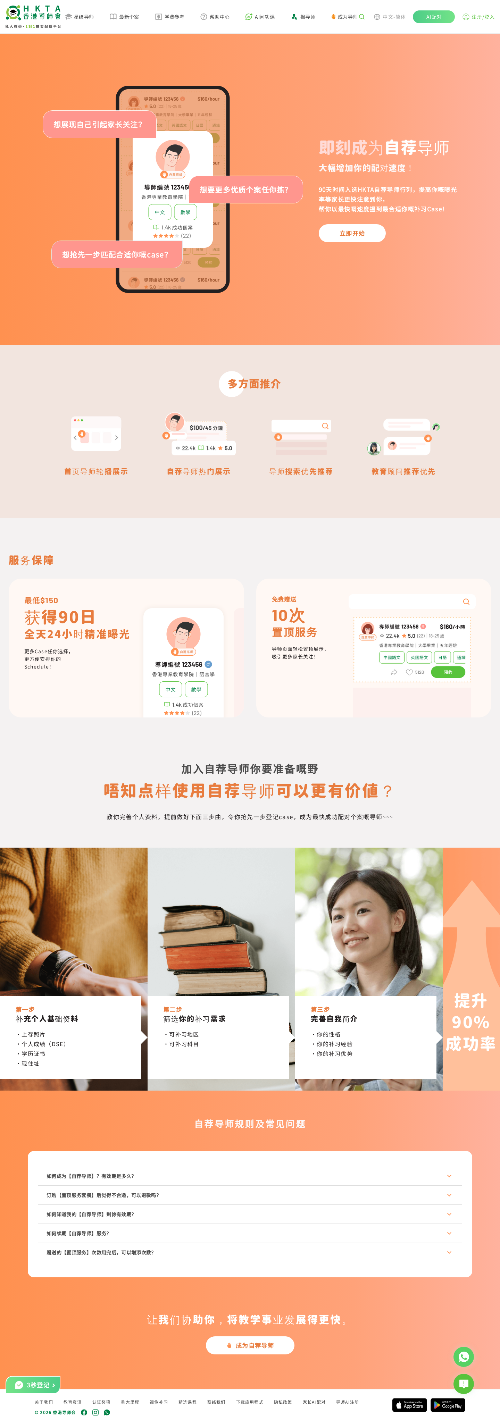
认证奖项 (101, 1402)
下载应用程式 (250, 1402)
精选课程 (187, 1402)
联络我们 (216, 1402)
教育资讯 (73, 1402)
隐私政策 (283, 1402)
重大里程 (130, 1402)
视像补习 (159, 1402)
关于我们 (44, 1402)
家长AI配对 (314, 1402)
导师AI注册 (347, 1402)
